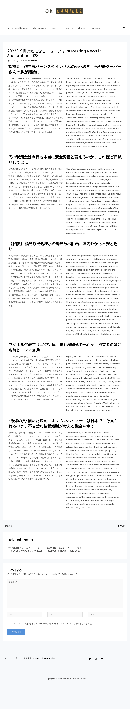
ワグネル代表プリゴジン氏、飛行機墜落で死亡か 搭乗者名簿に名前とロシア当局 (62, 347)
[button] (54, 28)
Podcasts (63, 28)
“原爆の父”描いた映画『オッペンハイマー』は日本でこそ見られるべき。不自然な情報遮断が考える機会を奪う (62, 425)
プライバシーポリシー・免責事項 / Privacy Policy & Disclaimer (31, 670)
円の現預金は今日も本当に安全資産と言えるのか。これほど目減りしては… (62, 159)
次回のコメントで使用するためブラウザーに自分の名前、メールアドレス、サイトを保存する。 (52, 635)
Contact (89, 28)
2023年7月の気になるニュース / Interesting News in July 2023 (64, 556)
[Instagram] (98, 670)
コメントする (13, 60)
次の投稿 (122, 531)
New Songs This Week (16, 28)
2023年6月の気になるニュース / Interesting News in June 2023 (25, 556)
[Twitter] (90, 670)
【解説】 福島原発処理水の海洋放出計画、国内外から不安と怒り (63, 246)
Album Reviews (38, 28)
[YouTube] (107, 670)
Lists (52, 28)
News (23, 60)
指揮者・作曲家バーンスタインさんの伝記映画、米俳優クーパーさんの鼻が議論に (62, 68)
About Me (76, 28)
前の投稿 (8, 531)
